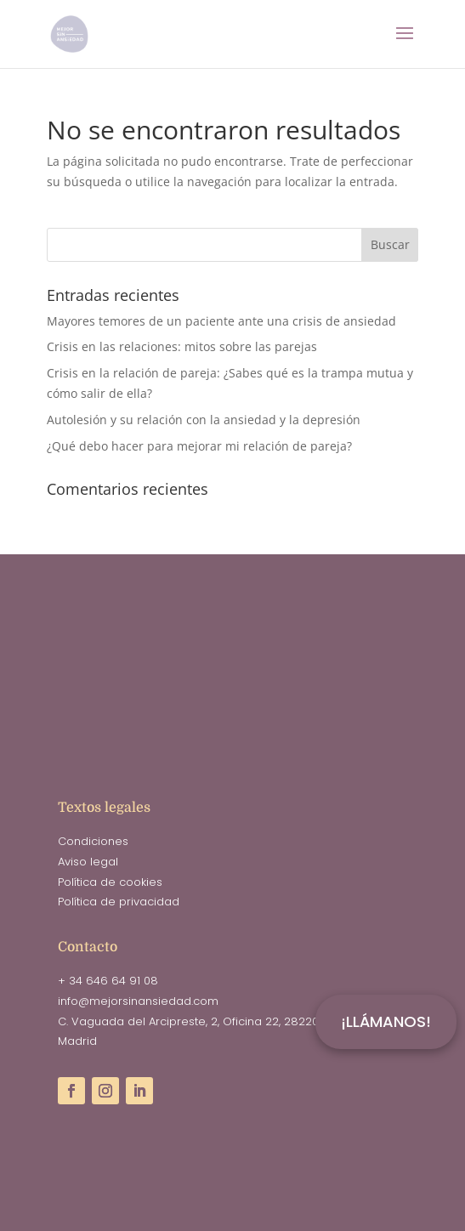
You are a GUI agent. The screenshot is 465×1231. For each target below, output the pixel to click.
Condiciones (93, 841)
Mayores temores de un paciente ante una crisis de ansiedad (221, 321)
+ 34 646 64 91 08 (108, 981)
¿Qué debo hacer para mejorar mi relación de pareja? (199, 446)
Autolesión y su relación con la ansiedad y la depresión (203, 419)
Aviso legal (88, 862)
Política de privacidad (118, 901)
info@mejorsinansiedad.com (138, 1001)
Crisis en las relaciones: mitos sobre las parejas (182, 346)
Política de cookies (110, 882)
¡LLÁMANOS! (386, 1021)
